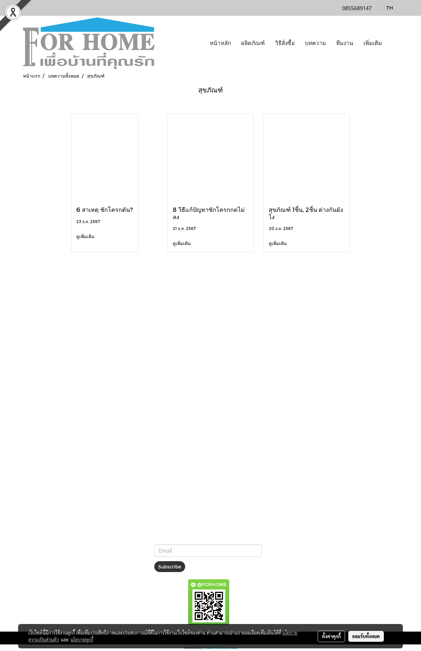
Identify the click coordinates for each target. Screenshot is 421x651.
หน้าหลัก (220, 43)
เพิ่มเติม (372, 43)
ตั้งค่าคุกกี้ (331, 636)
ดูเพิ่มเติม (86, 236)
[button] (392, 43)
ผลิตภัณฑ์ (253, 43)
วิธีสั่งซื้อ (285, 43)
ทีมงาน (344, 43)
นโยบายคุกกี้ (81, 639)
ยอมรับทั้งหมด (366, 636)
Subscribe (169, 566)
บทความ (315, 43)
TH (386, 8)
